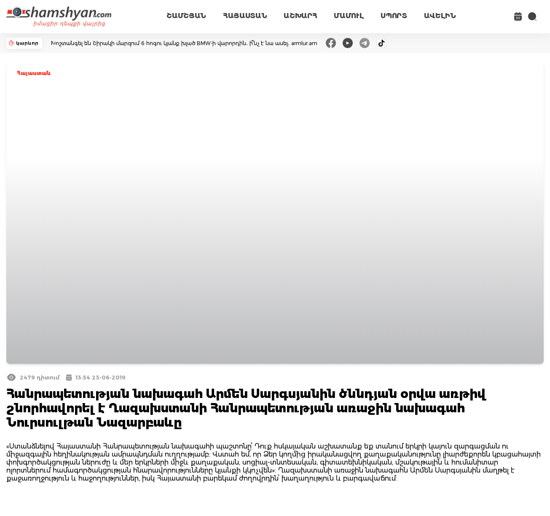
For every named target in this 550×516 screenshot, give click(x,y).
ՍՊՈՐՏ (394, 16)
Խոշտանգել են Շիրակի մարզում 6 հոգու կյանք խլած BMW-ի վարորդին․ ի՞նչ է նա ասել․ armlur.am (184, 43)
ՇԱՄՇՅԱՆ (186, 16)
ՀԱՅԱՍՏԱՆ (245, 16)
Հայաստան (34, 73)
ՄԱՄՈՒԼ (349, 16)
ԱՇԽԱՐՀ (300, 16)
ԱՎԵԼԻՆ (440, 16)
